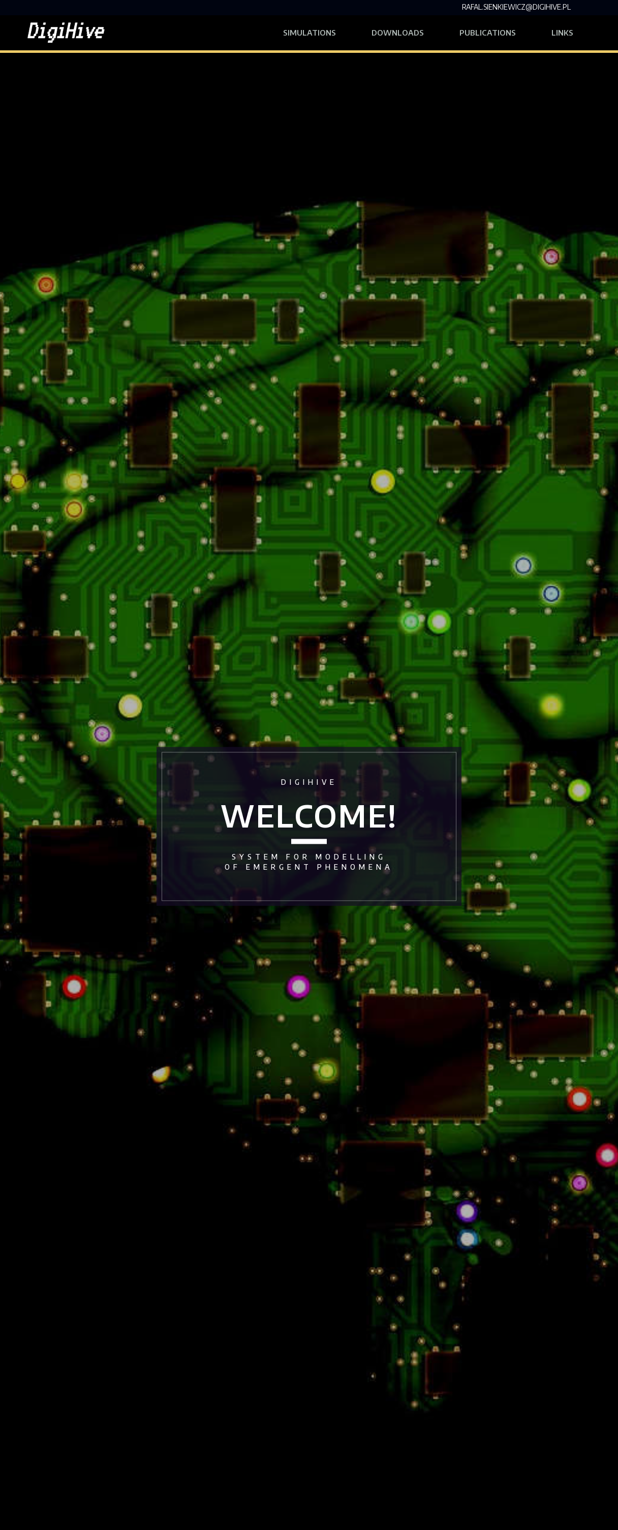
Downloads (398, 32)
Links (571, 31)
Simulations (309, 32)
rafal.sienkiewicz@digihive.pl (516, 7)
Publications (487, 32)
